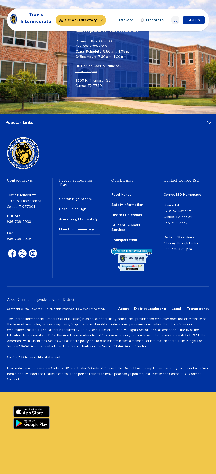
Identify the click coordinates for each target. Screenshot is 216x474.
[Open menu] (123, 20)
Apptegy (99, 309)
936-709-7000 (19, 221)
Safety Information (127, 204)
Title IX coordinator (76, 346)
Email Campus (86, 71)
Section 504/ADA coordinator (124, 346)
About (123, 308)
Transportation (124, 240)
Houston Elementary (76, 229)
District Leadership (150, 308)
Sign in (194, 20)
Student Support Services (125, 227)
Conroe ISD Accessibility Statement (33, 357)
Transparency (198, 308)
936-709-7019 (19, 238)
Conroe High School (75, 199)
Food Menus (121, 194)
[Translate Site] (152, 20)
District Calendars (126, 215)
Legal (176, 308)
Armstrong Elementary (78, 219)
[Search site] (175, 20)
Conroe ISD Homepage (182, 194)
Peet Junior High (72, 209)
